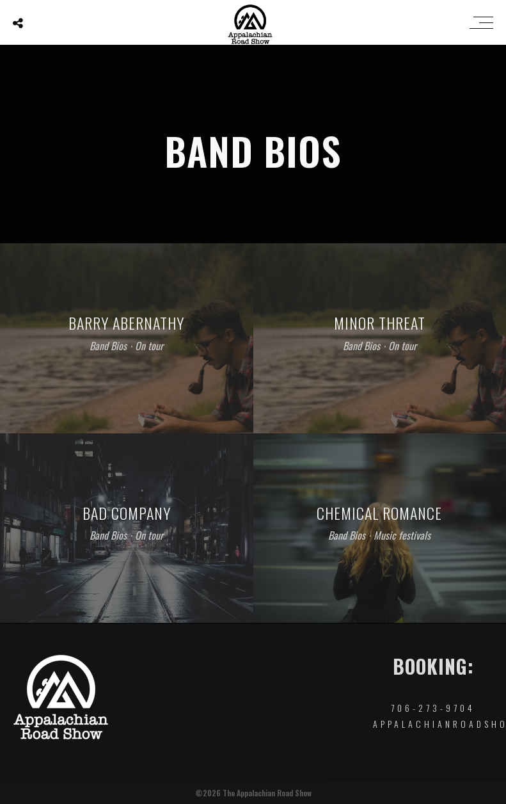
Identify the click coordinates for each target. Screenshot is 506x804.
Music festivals (402, 535)
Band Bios (108, 345)
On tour (149, 345)
